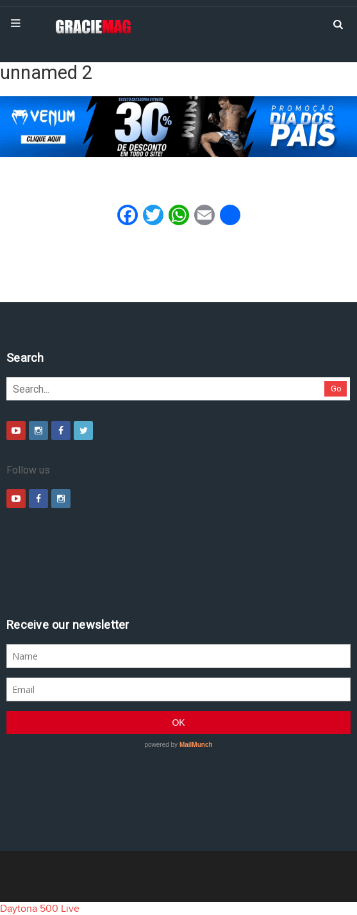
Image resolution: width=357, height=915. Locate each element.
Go (336, 388)
